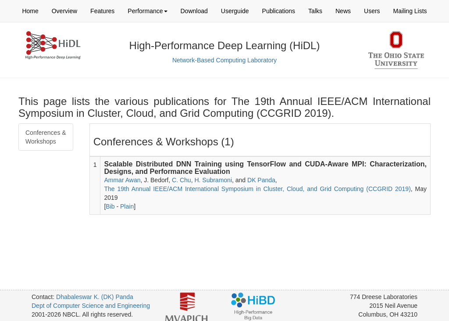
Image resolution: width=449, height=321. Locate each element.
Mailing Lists (410, 10)
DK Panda (261, 180)
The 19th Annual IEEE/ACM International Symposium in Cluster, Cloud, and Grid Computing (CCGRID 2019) (257, 188)
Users (372, 10)
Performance (147, 10)
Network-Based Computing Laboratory (224, 60)
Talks (315, 10)
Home (30, 10)
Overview (64, 10)
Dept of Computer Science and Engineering (91, 305)
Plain (127, 206)
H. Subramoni (213, 180)
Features (102, 10)
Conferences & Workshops (45, 137)
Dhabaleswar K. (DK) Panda (94, 296)
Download (194, 10)
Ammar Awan (122, 180)
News (343, 10)
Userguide (235, 10)
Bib (110, 206)
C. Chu (181, 180)
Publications (279, 10)
